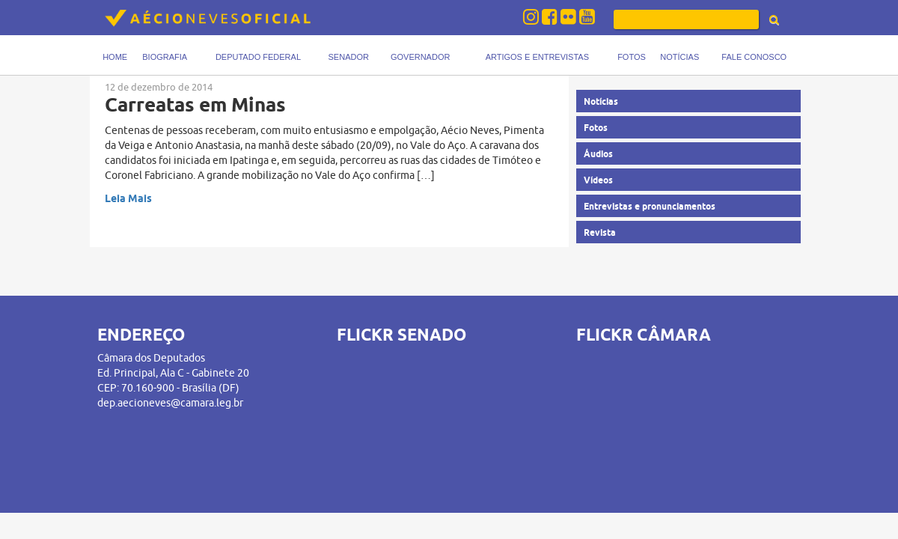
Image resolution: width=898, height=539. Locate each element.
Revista (600, 232)
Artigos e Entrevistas (537, 56)
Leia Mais (128, 198)
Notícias (679, 56)
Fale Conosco (753, 56)
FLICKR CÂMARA (643, 334)
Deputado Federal (258, 56)
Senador (349, 56)
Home (115, 56)
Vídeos (598, 180)
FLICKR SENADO (401, 334)
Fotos (631, 56)
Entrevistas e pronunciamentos (649, 206)
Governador (420, 56)
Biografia (164, 56)
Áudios (598, 153)
